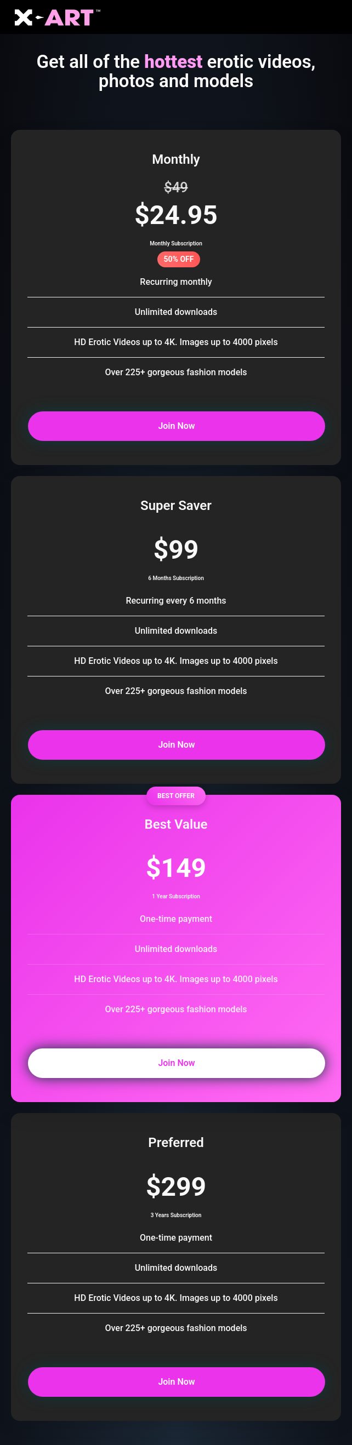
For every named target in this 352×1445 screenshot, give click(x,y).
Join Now (141, 425)
